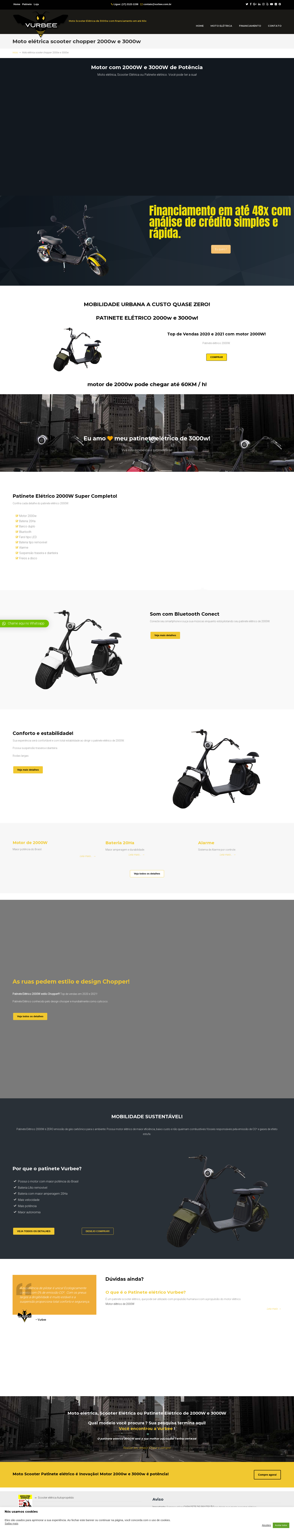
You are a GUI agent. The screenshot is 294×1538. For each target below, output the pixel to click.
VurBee (41, 25)
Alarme (225, 843)
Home (17, 4)
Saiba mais (11, 1523)
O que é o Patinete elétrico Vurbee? (172, 1296)
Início (15, 52)
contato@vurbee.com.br (157, 4)
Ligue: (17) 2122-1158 (126, 4)
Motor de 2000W (43, 845)
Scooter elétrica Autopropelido (56, 1497)
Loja (36, 4)
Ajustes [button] (266, 1525)
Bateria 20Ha (135, 843)
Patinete (27, 4)
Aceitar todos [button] (281, 1525)
